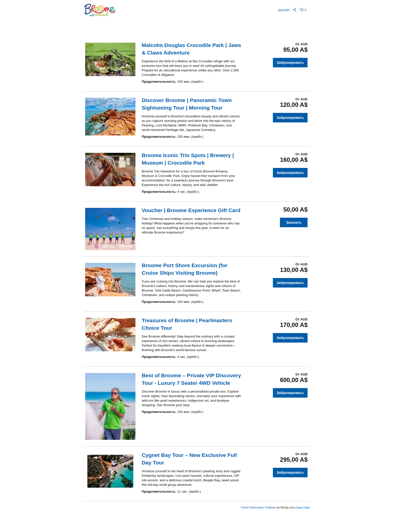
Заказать (294, 222)
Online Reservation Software (258, 507)
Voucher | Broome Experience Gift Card (191, 210)
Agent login (303, 507)
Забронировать (290, 63)
